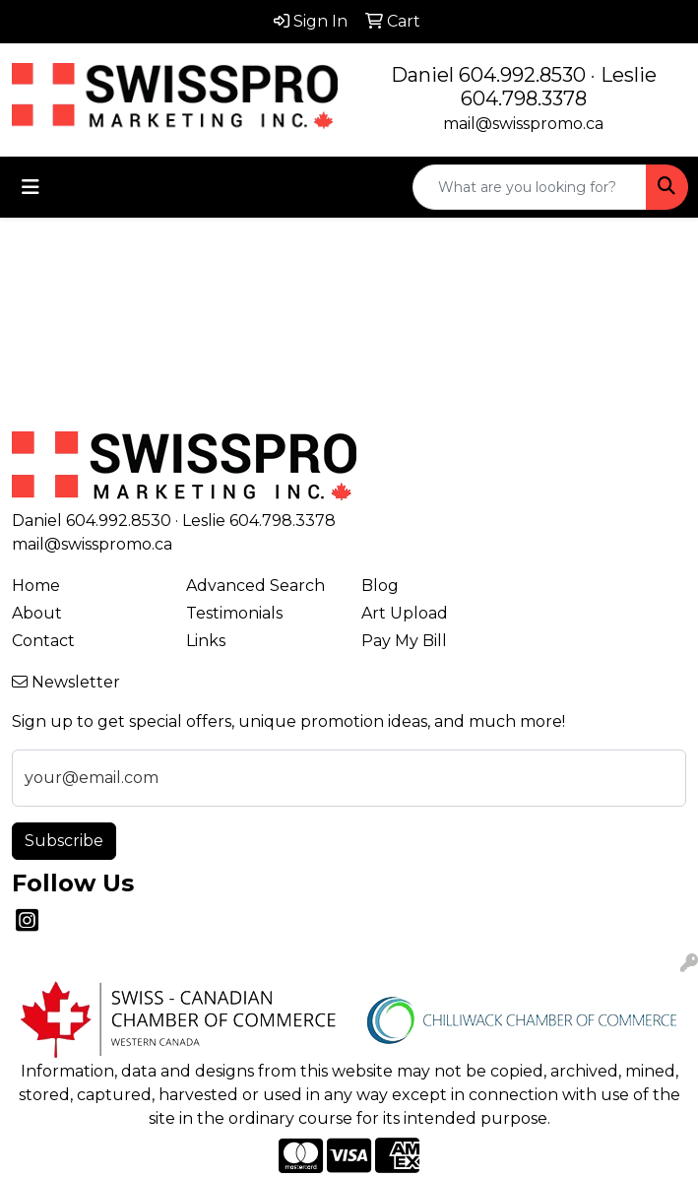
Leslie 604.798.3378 (559, 86)
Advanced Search (255, 585)
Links (205, 640)
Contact (43, 640)
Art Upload (404, 613)
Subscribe (64, 840)
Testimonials (234, 613)
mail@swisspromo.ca (523, 123)
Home (36, 585)
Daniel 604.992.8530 (488, 75)
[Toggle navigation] (30, 187)
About (37, 613)
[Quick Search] (529, 187)
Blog (380, 585)
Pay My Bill (404, 640)
